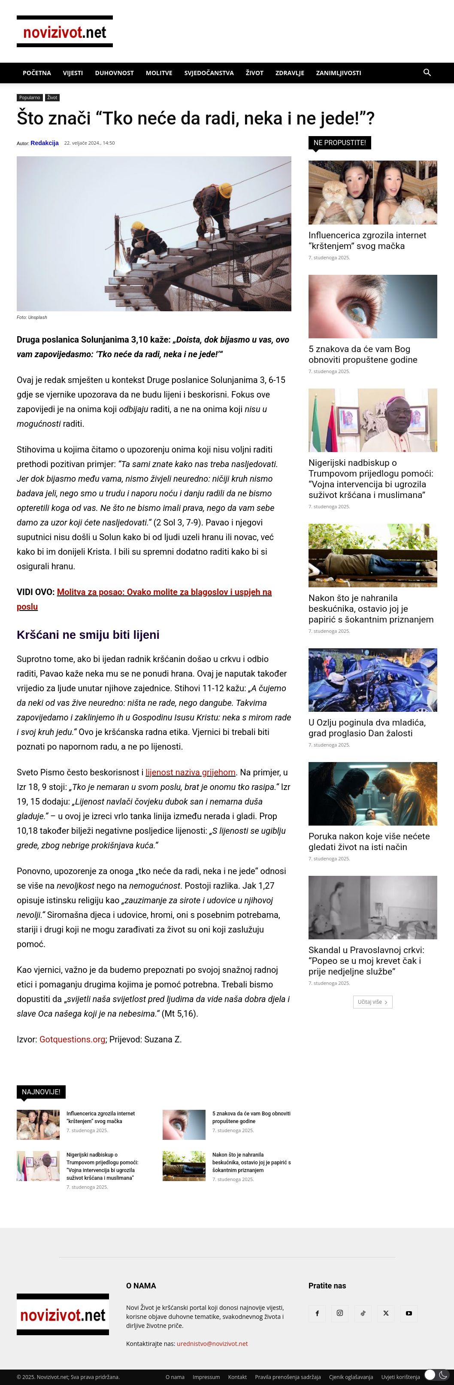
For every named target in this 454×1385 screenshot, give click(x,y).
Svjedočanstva (209, 73)
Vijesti (73, 73)
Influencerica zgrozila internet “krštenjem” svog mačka (368, 240)
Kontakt (237, 1377)
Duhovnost (114, 73)
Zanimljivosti (338, 73)
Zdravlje (289, 73)
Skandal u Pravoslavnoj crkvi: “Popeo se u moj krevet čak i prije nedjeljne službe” (366, 961)
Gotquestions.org (72, 1039)
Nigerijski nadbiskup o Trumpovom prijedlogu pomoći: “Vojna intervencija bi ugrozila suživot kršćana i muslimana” (371, 479)
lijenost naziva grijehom (190, 772)
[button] (427, 74)
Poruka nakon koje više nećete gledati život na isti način (369, 841)
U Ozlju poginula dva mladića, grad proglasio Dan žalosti (367, 727)
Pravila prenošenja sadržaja (288, 1377)
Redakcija (44, 143)
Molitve (159, 73)
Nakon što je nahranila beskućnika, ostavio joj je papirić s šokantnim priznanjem (251, 1162)
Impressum (206, 1377)
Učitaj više (373, 1001)
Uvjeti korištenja (400, 1377)
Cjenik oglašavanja (351, 1377)
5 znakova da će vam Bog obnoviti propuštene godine (363, 354)
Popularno (30, 97)
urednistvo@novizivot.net (212, 1343)
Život (254, 73)
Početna (37, 73)
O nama (175, 1377)
